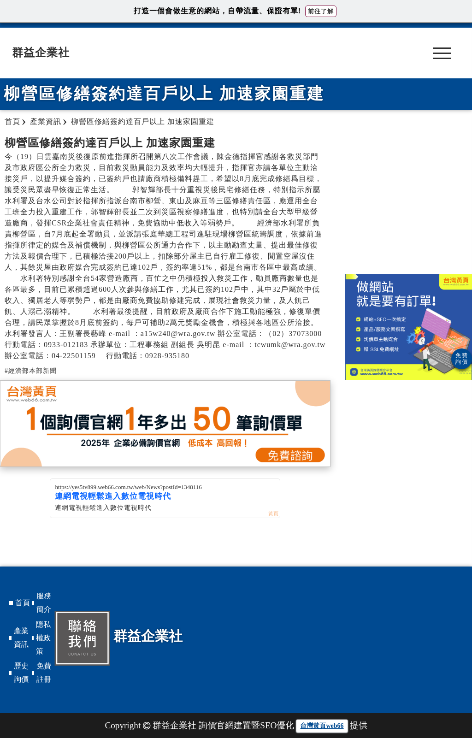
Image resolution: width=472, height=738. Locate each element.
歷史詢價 (21, 672)
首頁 (22, 603)
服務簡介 (43, 602)
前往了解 (321, 11)
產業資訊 (21, 637)
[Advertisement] (408, 200)
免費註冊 (43, 672)
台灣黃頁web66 (321, 725)
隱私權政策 (43, 637)
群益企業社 (41, 53)
